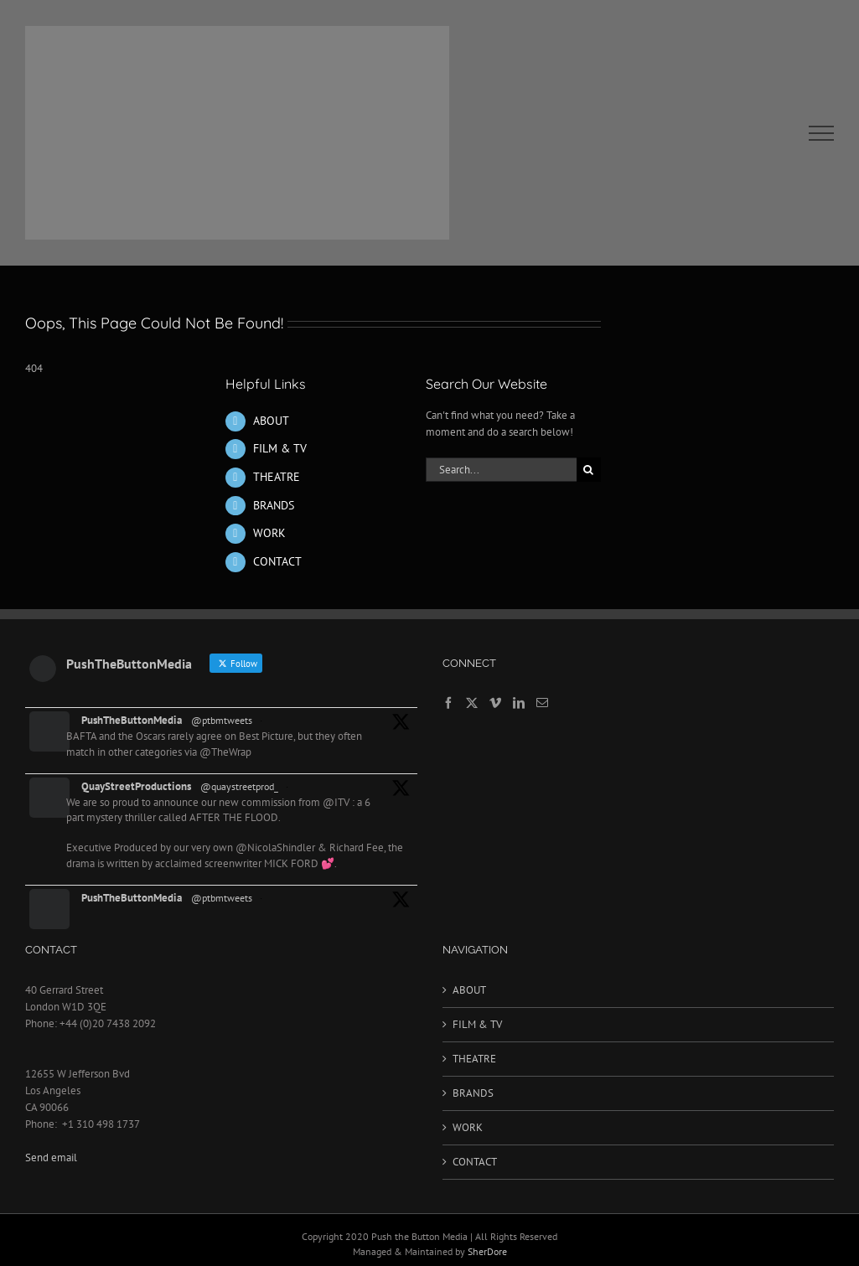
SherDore (487, 1251)
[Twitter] (472, 703)
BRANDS (273, 505)
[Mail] (542, 703)
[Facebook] (448, 703)
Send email (51, 1157)
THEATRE (276, 476)
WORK (269, 532)
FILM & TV (280, 448)
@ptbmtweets (221, 720)
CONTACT (277, 561)
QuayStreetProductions (136, 786)
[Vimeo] (495, 703)
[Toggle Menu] (821, 133)
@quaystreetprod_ (239, 786)
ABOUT (271, 420)
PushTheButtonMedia (131, 720)
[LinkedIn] (519, 703)
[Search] (589, 469)
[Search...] (501, 469)
